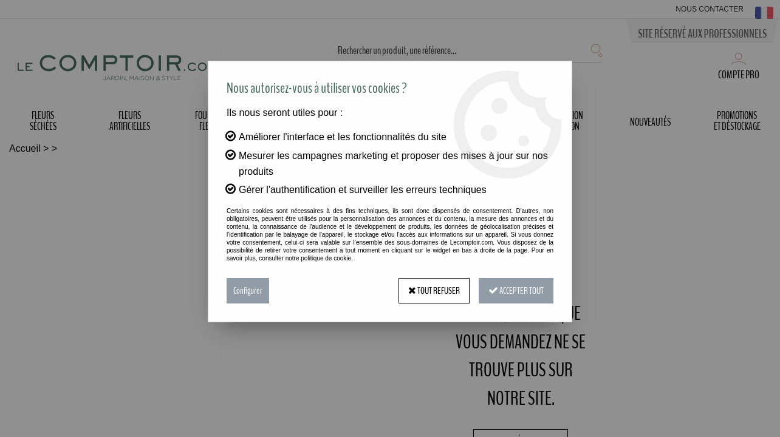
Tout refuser (434, 290)
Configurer (247, 290)
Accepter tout (516, 290)
